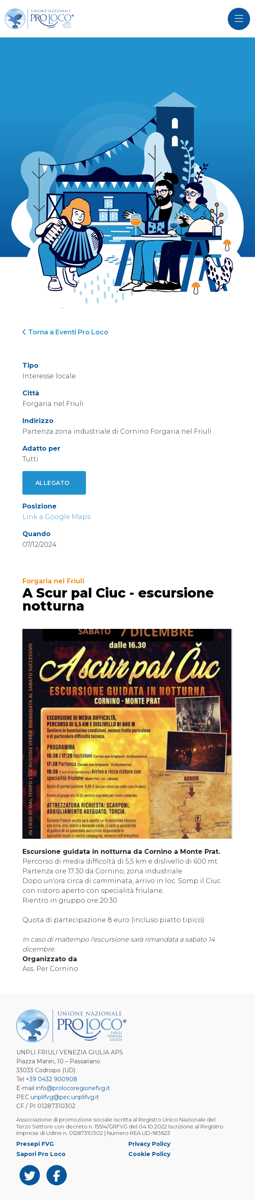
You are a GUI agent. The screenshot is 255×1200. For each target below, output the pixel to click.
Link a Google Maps (56, 517)
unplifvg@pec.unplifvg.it (65, 1097)
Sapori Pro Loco (41, 1154)
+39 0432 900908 (51, 1079)
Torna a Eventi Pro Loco (65, 332)
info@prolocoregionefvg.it (73, 1088)
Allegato (52, 483)
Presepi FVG (35, 1144)
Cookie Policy (149, 1154)
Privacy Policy (149, 1144)
